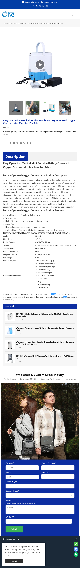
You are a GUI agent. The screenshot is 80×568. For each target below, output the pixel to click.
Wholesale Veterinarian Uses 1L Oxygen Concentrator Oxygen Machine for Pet (45, 329)
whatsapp (21, 143)
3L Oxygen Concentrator (55, 23)
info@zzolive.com (32, 2)
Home (5, 23)
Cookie (14, 546)
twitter (17, 143)
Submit (14, 529)
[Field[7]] (22, 467)
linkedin (31, 143)
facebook (10, 143)
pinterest (24, 143)
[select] (40, 486)
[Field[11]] (57, 476)
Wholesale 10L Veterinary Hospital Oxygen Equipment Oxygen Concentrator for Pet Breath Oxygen (45, 343)
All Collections (13, 23)
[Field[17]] (57, 467)
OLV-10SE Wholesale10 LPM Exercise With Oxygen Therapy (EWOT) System (45, 357)
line (14, 143)
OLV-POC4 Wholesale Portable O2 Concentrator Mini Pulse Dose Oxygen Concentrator (44, 315)
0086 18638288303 (51, 2)
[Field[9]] (22, 477)
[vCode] (39, 521)
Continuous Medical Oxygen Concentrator (32, 23)
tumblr (28, 143)
